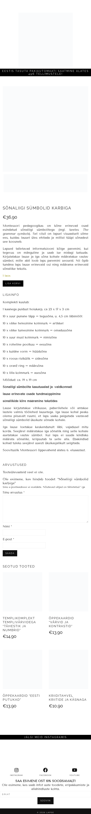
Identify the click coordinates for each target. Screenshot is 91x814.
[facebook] (45, 772)
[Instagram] (11, 753)
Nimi (7, 526)
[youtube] (74, 772)
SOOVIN (45, 800)
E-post (8, 539)
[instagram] (16, 772)
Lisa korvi (13, 283)
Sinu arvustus (14, 492)
